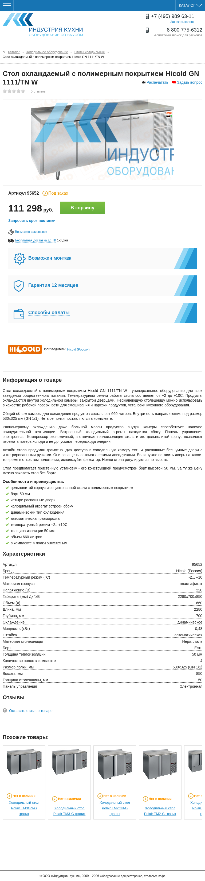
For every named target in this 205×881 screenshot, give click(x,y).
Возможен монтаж (49, 258)
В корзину (82, 207)
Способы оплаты (49, 312)
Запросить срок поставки (32, 220)
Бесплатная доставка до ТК (35, 240)
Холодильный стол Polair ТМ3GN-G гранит (24, 808)
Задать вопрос (189, 82)
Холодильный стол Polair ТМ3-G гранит (69, 811)
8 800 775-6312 (184, 30)
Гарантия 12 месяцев (53, 285)
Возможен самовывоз (31, 232)
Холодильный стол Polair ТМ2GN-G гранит (115, 808)
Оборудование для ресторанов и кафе (43, 25)
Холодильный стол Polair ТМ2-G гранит (160, 811)
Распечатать (157, 82)
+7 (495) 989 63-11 (172, 16)
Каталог (190, 5)
